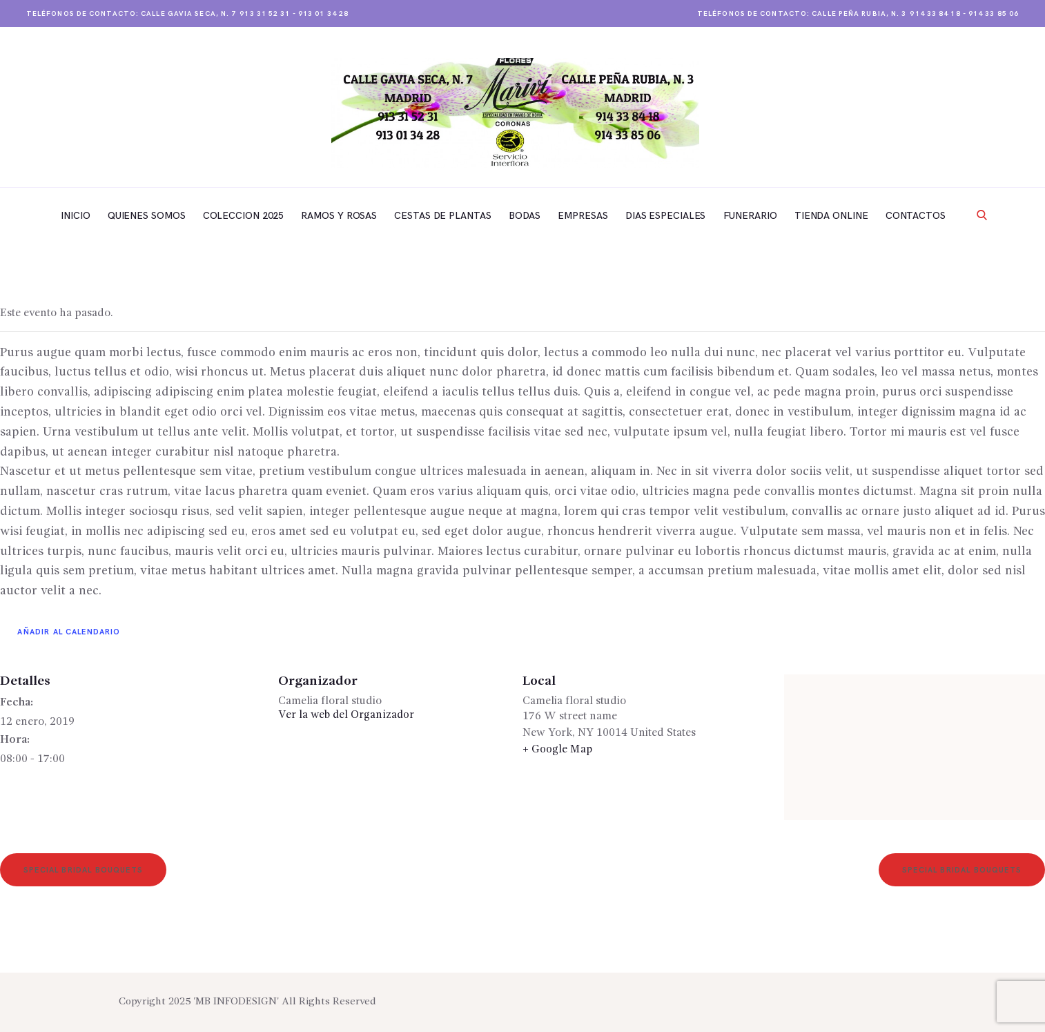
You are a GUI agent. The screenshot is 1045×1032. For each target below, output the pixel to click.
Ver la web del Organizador (347, 715)
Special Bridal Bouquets (85, 870)
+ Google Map (557, 749)
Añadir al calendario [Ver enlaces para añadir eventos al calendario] (69, 631)
